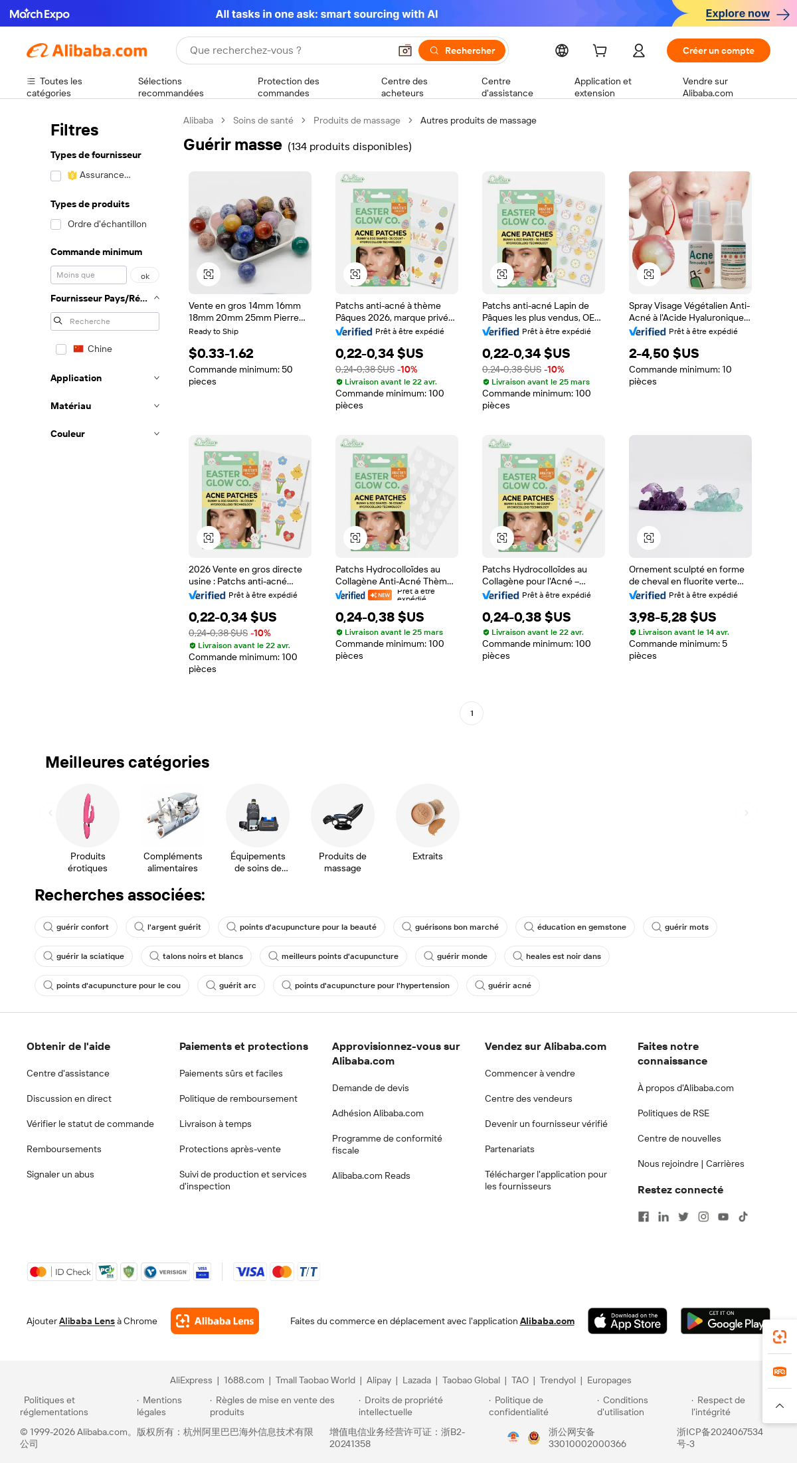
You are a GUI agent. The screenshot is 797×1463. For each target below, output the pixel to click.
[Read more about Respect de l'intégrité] (734, 1406)
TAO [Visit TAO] (520, 1380)
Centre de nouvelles (679, 1138)
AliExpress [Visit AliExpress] (191, 1380)
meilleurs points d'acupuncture (333, 956)
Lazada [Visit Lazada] (416, 1380)
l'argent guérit (167, 927)
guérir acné (503, 985)
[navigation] (101, 418)
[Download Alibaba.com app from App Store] (627, 1321)
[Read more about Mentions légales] (171, 1406)
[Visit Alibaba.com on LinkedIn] (663, 1217)
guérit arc (231, 985)
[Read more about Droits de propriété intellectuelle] (422, 1406)
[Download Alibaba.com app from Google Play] (725, 1321)
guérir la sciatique (83, 956)
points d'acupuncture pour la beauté (301, 927)
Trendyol (558, 1380)
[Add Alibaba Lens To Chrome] (215, 1321)
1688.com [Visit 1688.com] (244, 1380)
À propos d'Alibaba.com (686, 1087)
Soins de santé (263, 120)
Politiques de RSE (673, 1113)
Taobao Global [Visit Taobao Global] (471, 1380)
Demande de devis (370, 1087)
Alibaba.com (547, 1321)
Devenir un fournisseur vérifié (546, 1123)
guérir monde (455, 956)
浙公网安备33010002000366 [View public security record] (587, 1437)
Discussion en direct (69, 1098)
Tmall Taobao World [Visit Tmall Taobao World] (315, 1380)
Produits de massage (356, 120)
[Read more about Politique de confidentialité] (541, 1406)
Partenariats (510, 1149)
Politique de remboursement (238, 1098)
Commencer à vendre (530, 1073)
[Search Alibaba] (288, 50)
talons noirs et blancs (196, 956)
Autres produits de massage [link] (478, 120)
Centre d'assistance (68, 1073)
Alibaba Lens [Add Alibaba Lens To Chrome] (87, 1321)
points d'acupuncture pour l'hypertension (366, 985)
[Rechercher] (461, 50)
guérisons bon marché (450, 927)
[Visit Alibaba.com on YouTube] (723, 1217)
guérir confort (76, 927)
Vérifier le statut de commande (90, 1123)
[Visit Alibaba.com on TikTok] (743, 1217)
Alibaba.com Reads (371, 1175)
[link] (779, 1337)
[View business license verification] (513, 1437)
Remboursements (64, 1149)
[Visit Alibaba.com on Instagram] (703, 1217)
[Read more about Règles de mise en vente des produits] (282, 1406)
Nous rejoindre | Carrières (691, 1163)
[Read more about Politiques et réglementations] (76, 1406)
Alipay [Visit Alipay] (379, 1380)
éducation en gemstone (575, 927)
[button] (405, 50)
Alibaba (198, 120)
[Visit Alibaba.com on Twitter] (683, 1217)
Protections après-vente (230, 1149)
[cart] (602, 52)
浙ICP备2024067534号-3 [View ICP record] (720, 1437)
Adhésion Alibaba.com (378, 1113)
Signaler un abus (60, 1174)
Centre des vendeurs (529, 1098)
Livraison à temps (215, 1123)
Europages (609, 1380)
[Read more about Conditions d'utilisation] (642, 1406)
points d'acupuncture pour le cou (112, 985)
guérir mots (680, 927)
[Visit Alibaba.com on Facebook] (644, 1217)
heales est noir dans (557, 956)
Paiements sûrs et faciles (231, 1073)
